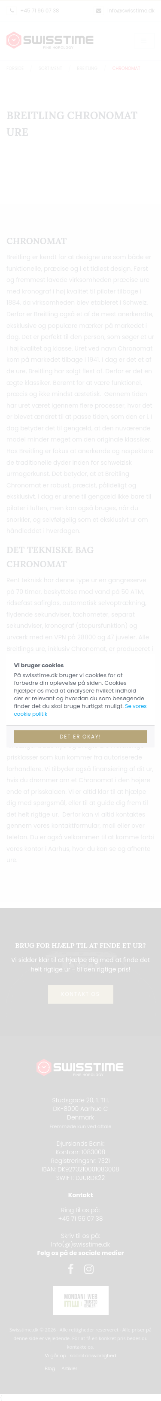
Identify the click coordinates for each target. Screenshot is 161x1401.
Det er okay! (80, 736)
